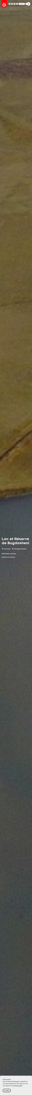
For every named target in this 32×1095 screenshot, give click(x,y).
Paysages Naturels (19, 549)
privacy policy (18, 1085)
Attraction (6, 549)
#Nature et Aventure (8, 557)
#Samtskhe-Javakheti (9, 554)
